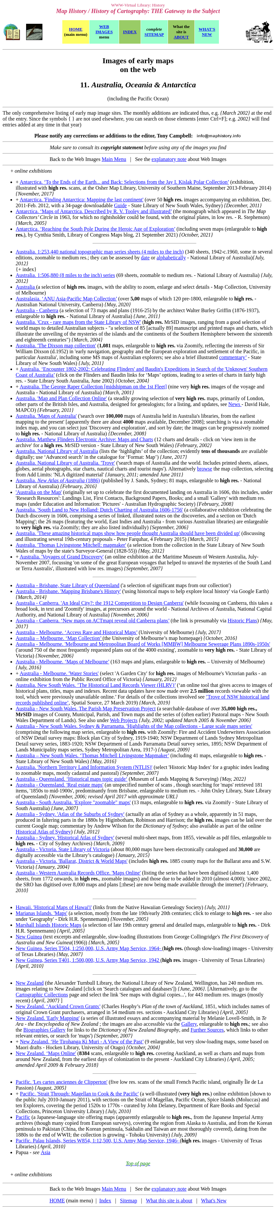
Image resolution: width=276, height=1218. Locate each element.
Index (105, 1200)
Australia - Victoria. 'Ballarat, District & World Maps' (72, 861)
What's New (213, 1200)
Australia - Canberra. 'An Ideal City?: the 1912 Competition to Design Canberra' (100, 603)
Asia (45, 1152)
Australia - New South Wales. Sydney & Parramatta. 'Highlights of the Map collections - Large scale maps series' (134, 726)
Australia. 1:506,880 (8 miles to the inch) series (65, 275)
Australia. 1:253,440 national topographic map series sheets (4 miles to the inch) (100, 251)
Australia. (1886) (58, 480)
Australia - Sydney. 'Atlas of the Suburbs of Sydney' (70, 814)
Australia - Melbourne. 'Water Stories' (59, 673)
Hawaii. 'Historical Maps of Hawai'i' (54, 907)
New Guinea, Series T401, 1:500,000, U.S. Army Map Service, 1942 (88, 960)
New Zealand (30, 983)
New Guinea (29, 936)
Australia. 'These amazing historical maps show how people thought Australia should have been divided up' (128, 533)
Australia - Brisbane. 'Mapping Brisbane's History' (68, 591)
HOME (57, 1200)
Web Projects (123, 720)
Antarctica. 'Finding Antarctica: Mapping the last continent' (81, 199)
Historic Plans (242, 620)
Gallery (189, 1024)
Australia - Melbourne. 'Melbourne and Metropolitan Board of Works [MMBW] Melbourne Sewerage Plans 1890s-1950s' (143, 644)
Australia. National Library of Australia (57, 451)
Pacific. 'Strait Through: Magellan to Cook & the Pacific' (79, 1093)
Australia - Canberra (37, 310)
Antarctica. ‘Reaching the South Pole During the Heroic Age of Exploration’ (95, 229)
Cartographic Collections (42, 994)
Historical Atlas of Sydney (43, 831)
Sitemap (128, 1200)
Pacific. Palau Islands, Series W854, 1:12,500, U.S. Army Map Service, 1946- (98, 1140)
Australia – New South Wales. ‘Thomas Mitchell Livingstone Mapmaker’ (92, 755)
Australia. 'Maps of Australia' (46, 416)
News (234, 404)
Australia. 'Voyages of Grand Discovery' (61, 556)
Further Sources (207, 1030)
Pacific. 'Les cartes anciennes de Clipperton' (61, 1082)
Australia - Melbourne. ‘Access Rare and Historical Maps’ (76, 632)
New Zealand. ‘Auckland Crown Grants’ (58, 1006)
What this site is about (169, 1200)
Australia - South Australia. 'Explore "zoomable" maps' (73, 802)
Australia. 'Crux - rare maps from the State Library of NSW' (78, 322)
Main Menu (114, 159)
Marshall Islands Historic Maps (48, 925)
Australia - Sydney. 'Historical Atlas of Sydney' (65, 837)
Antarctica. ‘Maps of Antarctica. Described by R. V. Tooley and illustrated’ (94, 211)
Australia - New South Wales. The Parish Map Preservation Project (86, 708)
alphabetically (171, 257)
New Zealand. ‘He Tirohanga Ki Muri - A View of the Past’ (82, 1041)
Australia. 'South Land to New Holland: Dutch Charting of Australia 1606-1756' (99, 510)
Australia (26, 287)
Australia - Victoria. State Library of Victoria (63, 849)
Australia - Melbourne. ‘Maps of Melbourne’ (62, 661)
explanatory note (169, 159)
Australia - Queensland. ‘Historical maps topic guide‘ (72, 779)
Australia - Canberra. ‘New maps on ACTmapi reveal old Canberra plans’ (92, 620)
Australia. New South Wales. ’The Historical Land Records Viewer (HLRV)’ (96, 685)
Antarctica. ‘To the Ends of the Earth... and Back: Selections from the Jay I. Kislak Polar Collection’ (124, 182)
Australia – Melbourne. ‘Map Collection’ (59, 638)
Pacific (23, 1117)
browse (204, 468)
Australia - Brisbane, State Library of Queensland (67, 585)
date (145, 257)
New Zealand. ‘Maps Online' (46, 1053)
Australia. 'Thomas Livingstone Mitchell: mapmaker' (71, 545)
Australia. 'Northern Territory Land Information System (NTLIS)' (84, 767)
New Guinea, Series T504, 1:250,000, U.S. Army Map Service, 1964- (89, 948)
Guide (120, 205)
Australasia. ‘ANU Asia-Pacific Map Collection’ (66, 298)
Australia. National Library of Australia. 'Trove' (65, 463)
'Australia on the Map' (39, 492)
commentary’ (233, 357)
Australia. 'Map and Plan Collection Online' (61, 398)
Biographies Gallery (44, 1030)
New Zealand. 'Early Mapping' (48, 1018)
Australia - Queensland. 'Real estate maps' (59, 785)
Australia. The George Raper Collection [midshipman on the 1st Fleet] (93, 386)
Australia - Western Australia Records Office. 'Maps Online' (78, 873)
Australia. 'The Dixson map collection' (56, 345)
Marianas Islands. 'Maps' (41, 913)
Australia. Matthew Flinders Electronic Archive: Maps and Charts (84, 439)
